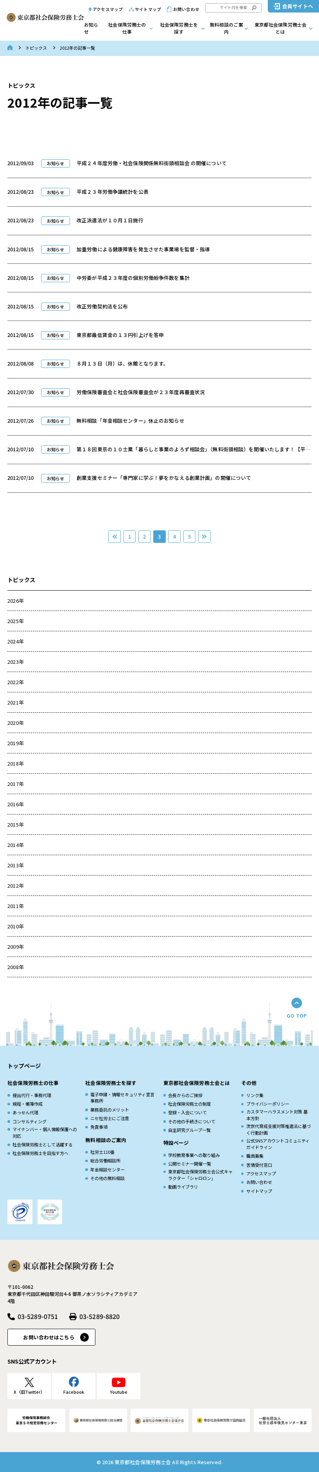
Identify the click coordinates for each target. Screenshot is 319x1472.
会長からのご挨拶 (185, 1095)
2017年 (15, 783)
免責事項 (99, 1127)
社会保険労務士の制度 (189, 1104)
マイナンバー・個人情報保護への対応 (45, 1132)
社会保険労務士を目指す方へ (40, 1153)
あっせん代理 (25, 1112)
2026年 (15, 600)
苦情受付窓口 (259, 1165)
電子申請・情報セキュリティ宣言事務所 (122, 1097)
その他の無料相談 (107, 1178)
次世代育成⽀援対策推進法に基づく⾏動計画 (278, 1129)
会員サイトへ (297, 6)
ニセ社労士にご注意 (109, 1118)
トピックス (36, 48)
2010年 (15, 926)
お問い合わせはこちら (48, 1337)
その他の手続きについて (191, 1121)
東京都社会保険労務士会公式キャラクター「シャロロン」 (200, 1174)
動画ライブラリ (183, 1187)
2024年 (15, 641)
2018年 (15, 763)
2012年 (15, 885)
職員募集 (254, 1156)
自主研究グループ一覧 (189, 1130)
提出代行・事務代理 (32, 1095)
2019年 (15, 743)
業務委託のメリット (109, 1109)
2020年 (15, 722)
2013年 (15, 865)
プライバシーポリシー (267, 1104)
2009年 (15, 946)
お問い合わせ (186, 9)
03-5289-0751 (38, 1316)
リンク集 (254, 1095)
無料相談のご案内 (226, 28)
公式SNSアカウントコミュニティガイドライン (278, 1143)
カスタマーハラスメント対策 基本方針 (277, 1114)
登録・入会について (187, 1112)
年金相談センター (107, 1169)
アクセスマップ (108, 9)
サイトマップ (148, 9)
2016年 (15, 804)
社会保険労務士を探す (179, 28)
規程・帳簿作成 (28, 1104)
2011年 (15, 906)
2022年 (15, 682)
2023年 (15, 661)
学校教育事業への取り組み (194, 1155)
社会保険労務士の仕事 (127, 28)
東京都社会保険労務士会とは (280, 28)
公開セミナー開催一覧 (189, 1163)
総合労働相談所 (105, 1160)
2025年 (15, 621)
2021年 (15, 702)
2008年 (15, 967)
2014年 (15, 845)
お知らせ (91, 28)
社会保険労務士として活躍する (43, 1144)
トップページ (24, 1065)
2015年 (15, 824)
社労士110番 (102, 1152)
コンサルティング (30, 1121)
